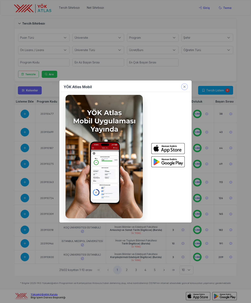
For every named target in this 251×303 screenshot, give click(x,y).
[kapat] (184, 87)
